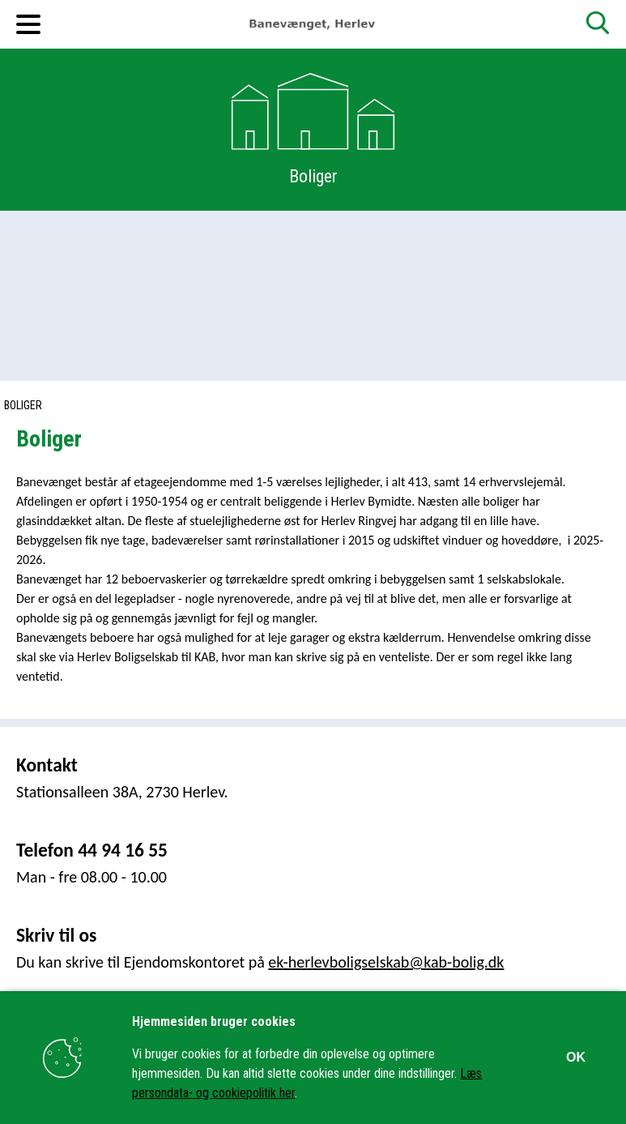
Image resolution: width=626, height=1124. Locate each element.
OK (576, 1057)
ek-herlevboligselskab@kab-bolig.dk (386, 962)
